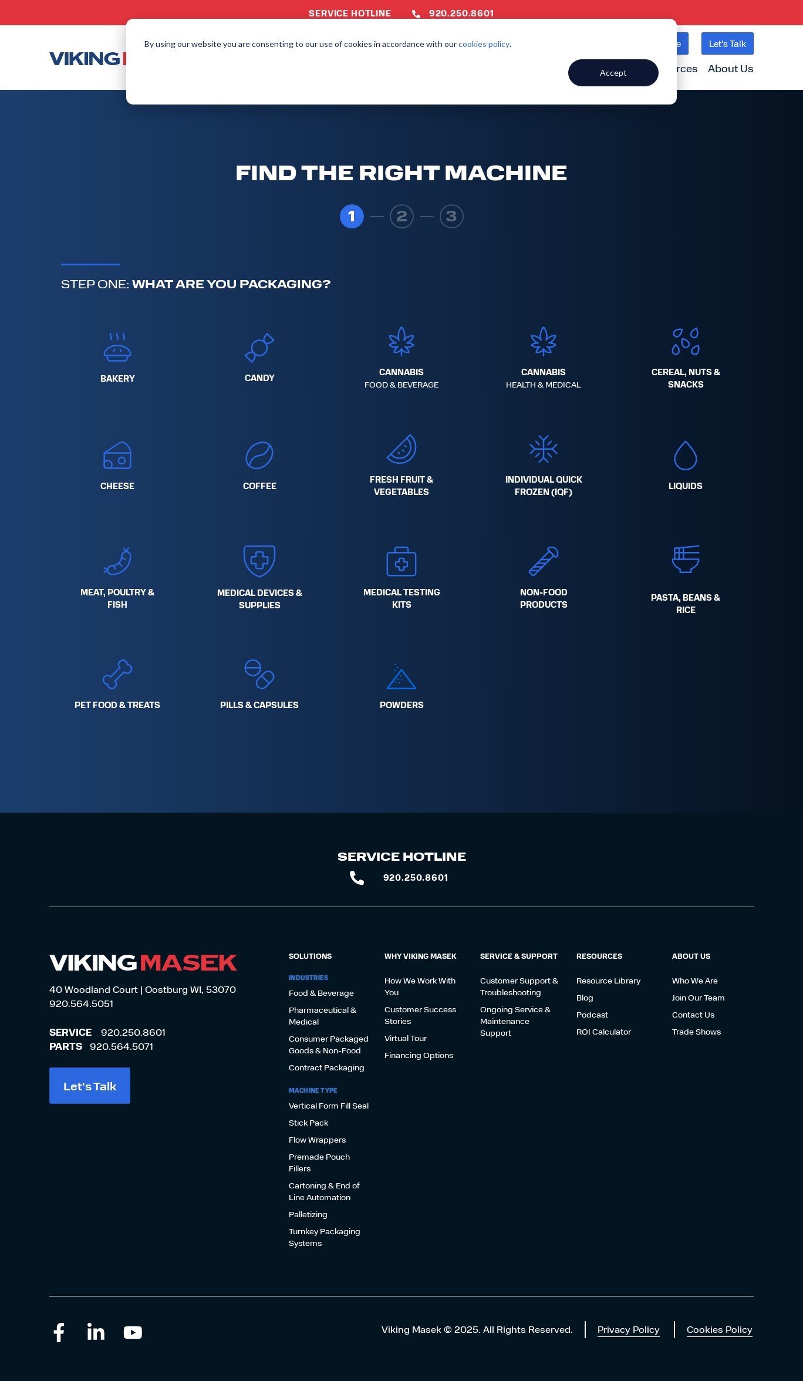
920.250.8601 (133, 1032)
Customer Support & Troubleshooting (519, 986)
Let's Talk (727, 43)
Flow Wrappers (317, 1139)
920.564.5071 (121, 1046)
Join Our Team (698, 997)
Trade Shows (696, 1031)
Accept (613, 73)
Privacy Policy (629, 1329)
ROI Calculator (603, 1031)
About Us (731, 68)
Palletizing (308, 1214)
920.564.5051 (81, 1003)
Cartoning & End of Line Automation (324, 1191)
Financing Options (418, 1054)
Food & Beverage (321, 992)
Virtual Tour (405, 1037)
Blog (584, 997)
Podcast (592, 1014)
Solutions (310, 956)
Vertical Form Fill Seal (329, 1105)
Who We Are (695, 980)
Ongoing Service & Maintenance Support (515, 1020)
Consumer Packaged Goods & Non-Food (329, 1044)
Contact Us (693, 1014)
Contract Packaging (327, 1067)
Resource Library (608, 980)
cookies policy (484, 44)
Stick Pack (308, 1122)
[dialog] (401, 62)
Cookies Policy (720, 1329)
